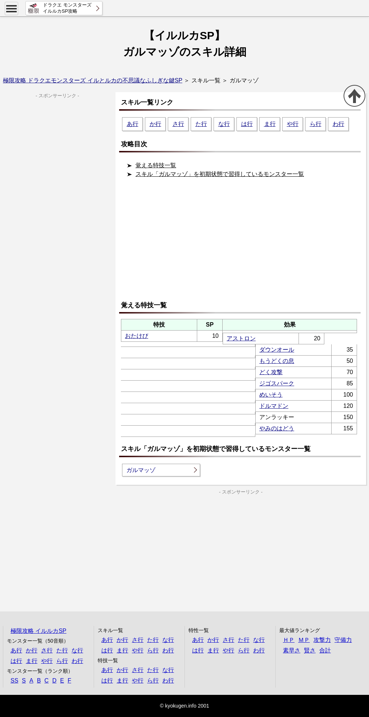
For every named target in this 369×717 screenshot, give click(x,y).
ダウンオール (276, 350)
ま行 (270, 124)
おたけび (136, 336)
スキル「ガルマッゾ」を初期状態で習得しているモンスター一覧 (219, 174)
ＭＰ (304, 640)
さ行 (178, 124)
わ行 (338, 124)
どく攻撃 (271, 372)
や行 (293, 124)
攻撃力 (322, 640)
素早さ (291, 650)
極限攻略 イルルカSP (38, 631)
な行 (224, 124)
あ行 (132, 124)
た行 (201, 124)
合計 (325, 650)
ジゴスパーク (276, 383)
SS (14, 680)
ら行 (315, 124)
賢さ (310, 650)
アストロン (241, 338)
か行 (155, 124)
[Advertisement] (242, 242)
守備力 (343, 640)
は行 (247, 124)
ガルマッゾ (140, 470)
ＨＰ (289, 640)
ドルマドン (273, 406)
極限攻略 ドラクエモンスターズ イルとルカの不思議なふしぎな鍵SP (92, 80)
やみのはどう (276, 428)
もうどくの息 (276, 361)
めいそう (271, 395)
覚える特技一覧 (155, 165)
